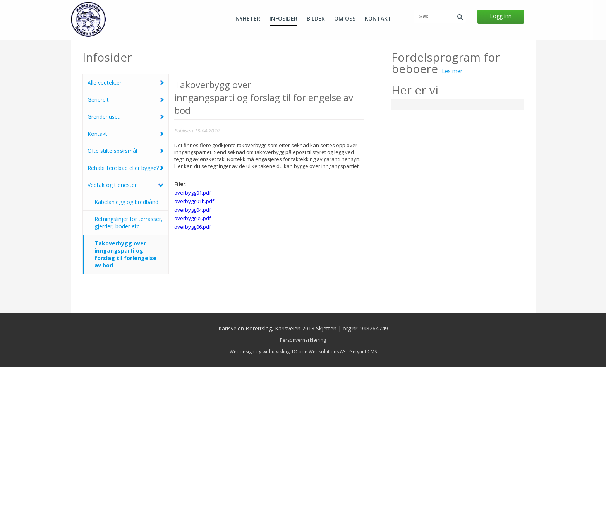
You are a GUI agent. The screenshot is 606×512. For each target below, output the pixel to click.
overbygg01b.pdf (194, 345)
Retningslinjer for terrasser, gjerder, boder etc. (128, 367)
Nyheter (247, 18)
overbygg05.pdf (192, 363)
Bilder (316, 18)
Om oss (344, 18)
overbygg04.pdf (192, 354)
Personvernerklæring (303, 484)
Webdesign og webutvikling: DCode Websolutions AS (287, 496)
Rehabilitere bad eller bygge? (123, 312)
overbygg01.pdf (192, 337)
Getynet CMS (363, 496)
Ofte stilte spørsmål (112, 295)
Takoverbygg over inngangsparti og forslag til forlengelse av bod (125, 399)
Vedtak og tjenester (112, 329)
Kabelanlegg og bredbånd (126, 346)
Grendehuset (104, 261)
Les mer (452, 215)
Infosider (283, 18)
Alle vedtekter (105, 227)
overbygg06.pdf (192, 371)
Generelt (98, 244)
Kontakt (378, 18)
